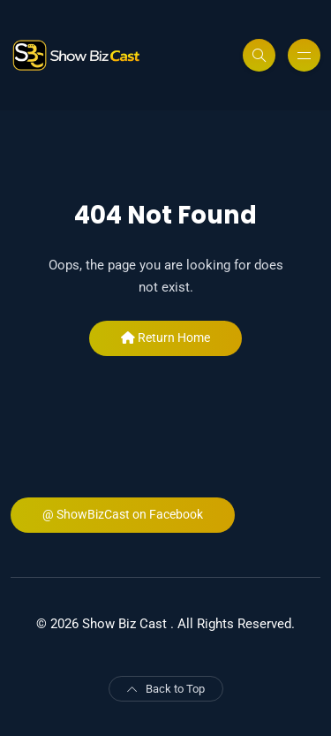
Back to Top (166, 688)
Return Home (165, 337)
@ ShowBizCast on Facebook (122, 514)
